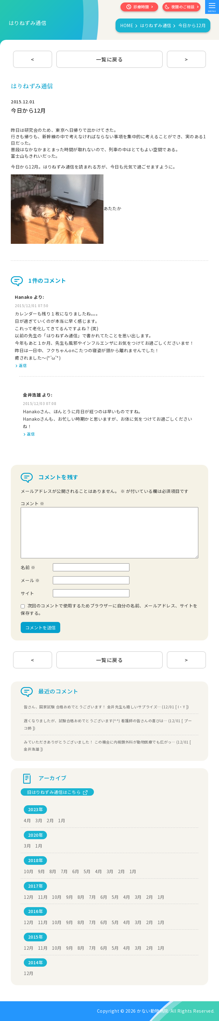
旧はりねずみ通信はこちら (54, 792)
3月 (38, 820)
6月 (75, 871)
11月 (43, 897)
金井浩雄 (32, 395)
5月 (87, 871)
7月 (64, 871)
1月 (61, 820)
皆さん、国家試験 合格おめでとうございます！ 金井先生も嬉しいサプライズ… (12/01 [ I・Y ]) (106, 706)
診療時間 (136, 7)
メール (30, 580)
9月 (41, 871)
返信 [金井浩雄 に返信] (31, 433)
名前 (28, 567)
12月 (29, 897)
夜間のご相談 (181, 7)
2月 (50, 820)
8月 (53, 871)
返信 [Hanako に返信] (23, 365)
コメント (32, 503)
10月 (29, 871)
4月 (27, 820)
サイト (27, 593)
